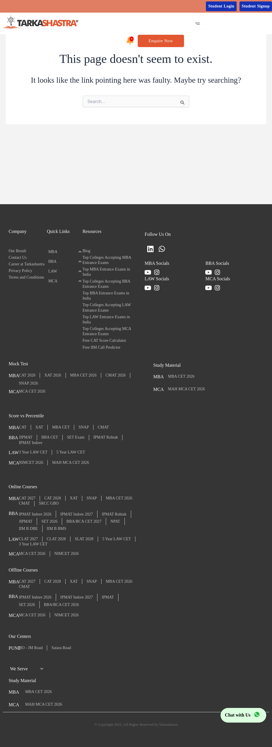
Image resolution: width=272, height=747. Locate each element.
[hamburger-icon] (197, 24)
